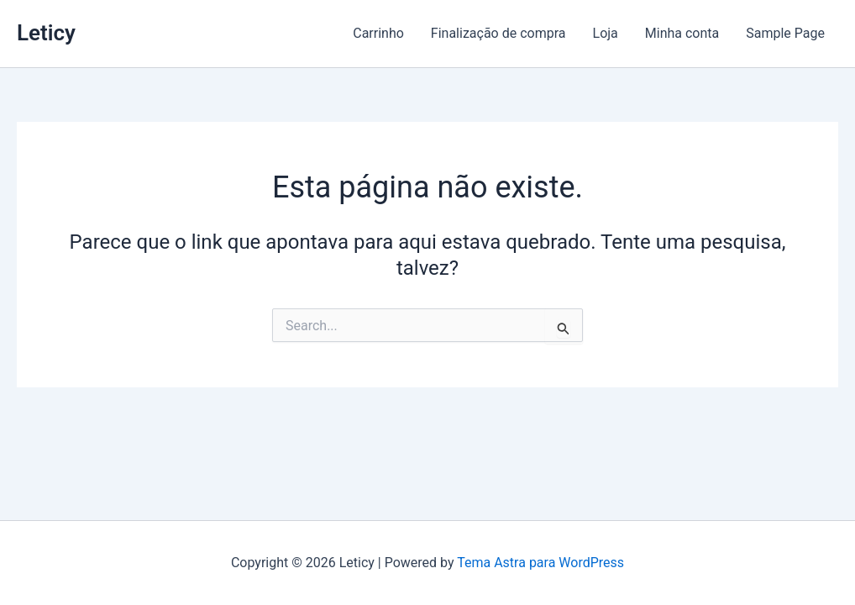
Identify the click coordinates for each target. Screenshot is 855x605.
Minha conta (682, 33)
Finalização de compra (498, 33)
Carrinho (378, 33)
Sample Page (785, 33)
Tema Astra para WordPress (540, 563)
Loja (605, 33)
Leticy (46, 32)
